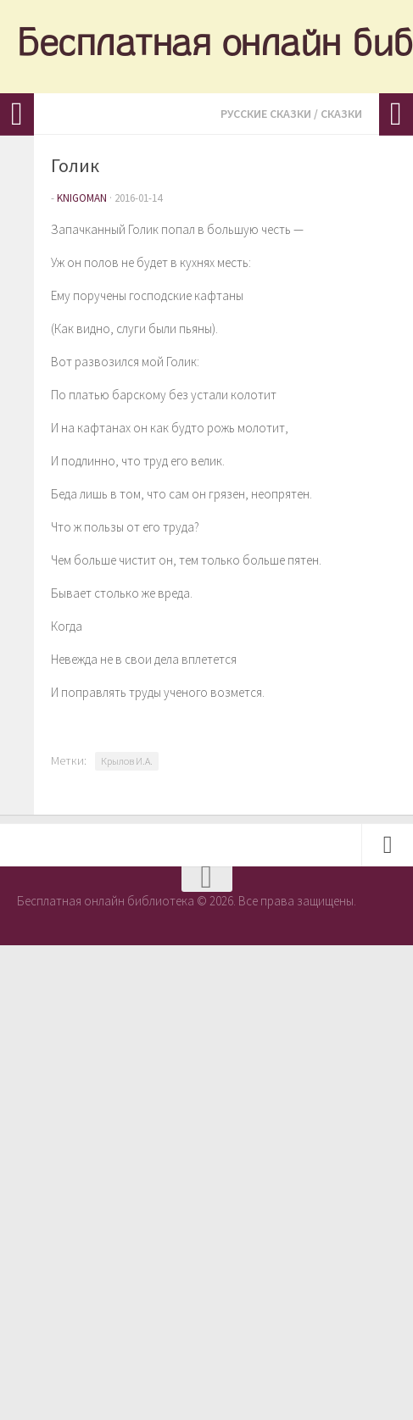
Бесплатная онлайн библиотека (206, 46)
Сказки (341, 113)
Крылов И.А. (127, 761)
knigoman (82, 198)
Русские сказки (265, 113)
